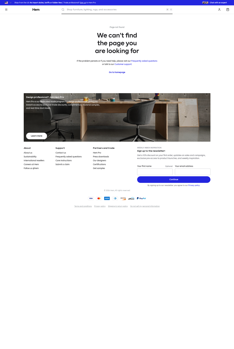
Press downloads (101, 156)
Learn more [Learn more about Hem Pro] (36, 136)
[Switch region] (8, 2)
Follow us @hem (31, 168)
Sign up (83, 3)
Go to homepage (117, 72)
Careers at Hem (31, 164)
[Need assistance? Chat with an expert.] (214, 2)
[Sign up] (173, 179)
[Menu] (6, 10)
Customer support (123, 64)
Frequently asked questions (144, 61)
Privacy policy (194, 185)
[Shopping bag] (228, 9)
